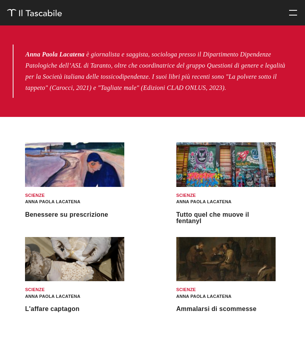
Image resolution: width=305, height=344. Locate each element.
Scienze (34, 195)
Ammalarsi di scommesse (216, 308)
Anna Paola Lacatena (52, 201)
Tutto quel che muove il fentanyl (212, 217)
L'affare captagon (52, 308)
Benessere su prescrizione (66, 214)
